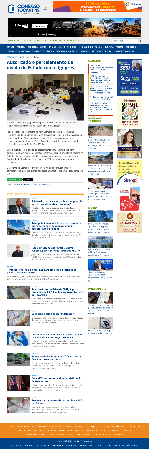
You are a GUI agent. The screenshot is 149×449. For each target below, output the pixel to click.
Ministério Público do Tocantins (95, 430)
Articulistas (42, 426)
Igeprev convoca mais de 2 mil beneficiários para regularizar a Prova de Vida (100, 252)
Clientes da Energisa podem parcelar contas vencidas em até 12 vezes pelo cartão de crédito (100, 309)
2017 (22, 57)
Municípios (57, 41)
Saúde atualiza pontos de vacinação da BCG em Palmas (57, 402)
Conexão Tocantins (21, 445)
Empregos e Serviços (43, 51)
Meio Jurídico (86, 47)
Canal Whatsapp (72, 41)
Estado (10, 47)
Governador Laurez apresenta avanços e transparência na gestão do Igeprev (100, 276)
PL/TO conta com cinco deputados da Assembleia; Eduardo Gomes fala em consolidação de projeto (101, 79)
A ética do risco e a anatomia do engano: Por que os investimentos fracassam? (58, 203)
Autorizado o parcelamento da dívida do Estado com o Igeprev (40, 64)
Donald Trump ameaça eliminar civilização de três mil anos (56, 380)
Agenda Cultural (64, 434)
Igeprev (34, 184)
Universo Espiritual (101, 51)
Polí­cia (98, 47)
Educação (12, 51)
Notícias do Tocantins (121, 430)
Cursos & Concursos (67, 51)
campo (93, 426)
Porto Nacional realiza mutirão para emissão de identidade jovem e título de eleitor (41, 271)
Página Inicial (13, 41)
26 (16, 57)
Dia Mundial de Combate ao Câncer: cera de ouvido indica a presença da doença (57, 336)
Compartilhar (14, 179)
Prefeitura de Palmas (102, 434)
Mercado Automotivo (27, 430)
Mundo (34, 375)
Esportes (131, 47)
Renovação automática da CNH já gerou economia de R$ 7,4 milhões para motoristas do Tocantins (57, 292)
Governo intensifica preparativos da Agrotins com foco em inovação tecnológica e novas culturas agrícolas (100, 143)
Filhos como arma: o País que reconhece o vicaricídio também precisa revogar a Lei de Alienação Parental (101, 89)
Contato (47, 41)
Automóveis (135, 426)
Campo (61, 47)
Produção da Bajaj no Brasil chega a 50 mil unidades (101, 98)
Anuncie (37, 41)
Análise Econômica (124, 51)
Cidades (84, 51)
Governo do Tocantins (21, 184)
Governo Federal (81, 434)
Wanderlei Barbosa (25, 426)
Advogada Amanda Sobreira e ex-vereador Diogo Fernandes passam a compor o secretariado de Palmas (56, 226)
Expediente (27, 41)
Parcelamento (44, 184)
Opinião (52, 47)
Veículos (72, 47)
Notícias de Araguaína (36, 434)
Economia (33, 47)
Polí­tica (21, 47)
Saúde (43, 47)
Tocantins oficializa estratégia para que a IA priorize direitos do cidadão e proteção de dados (100, 195)
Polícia (51, 434)
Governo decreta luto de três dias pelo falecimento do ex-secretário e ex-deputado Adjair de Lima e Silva (101, 107)
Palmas (119, 47)
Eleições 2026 (56, 426)
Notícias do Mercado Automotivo (113, 426)
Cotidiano (24, 51)
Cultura (109, 47)
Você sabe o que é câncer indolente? (53, 313)
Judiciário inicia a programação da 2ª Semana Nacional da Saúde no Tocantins (101, 68)
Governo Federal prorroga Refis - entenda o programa (100, 331)
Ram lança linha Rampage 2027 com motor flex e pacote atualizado (56, 358)
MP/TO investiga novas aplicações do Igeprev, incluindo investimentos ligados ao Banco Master (99, 228)
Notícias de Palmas (47, 430)
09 (18, 57)
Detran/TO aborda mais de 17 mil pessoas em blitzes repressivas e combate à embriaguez (99, 169)
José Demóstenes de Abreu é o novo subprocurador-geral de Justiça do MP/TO (56, 249)
